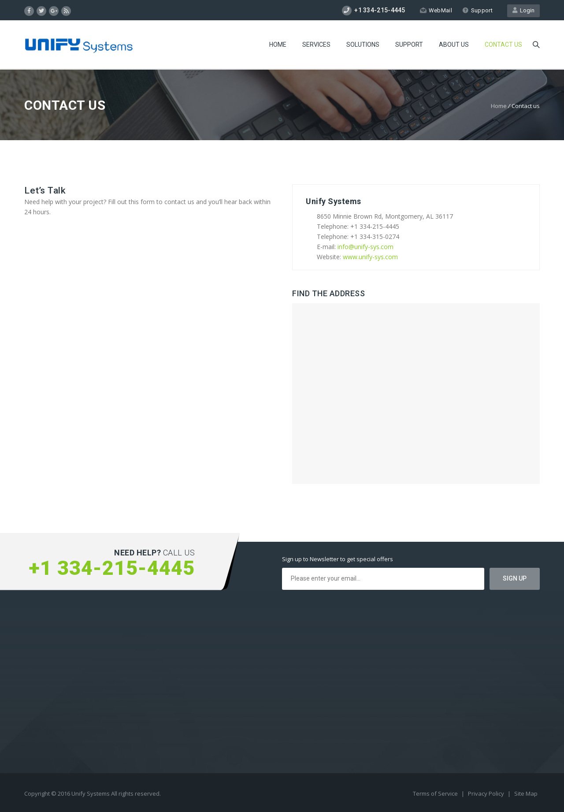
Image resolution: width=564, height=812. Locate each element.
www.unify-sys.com (370, 257)
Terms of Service (436, 793)
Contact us (503, 44)
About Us (454, 44)
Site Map (526, 793)
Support (477, 10)
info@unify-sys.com (365, 246)
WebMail (436, 10)
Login (523, 10)
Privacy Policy (486, 793)
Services (316, 44)
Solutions (362, 44)
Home (277, 44)
